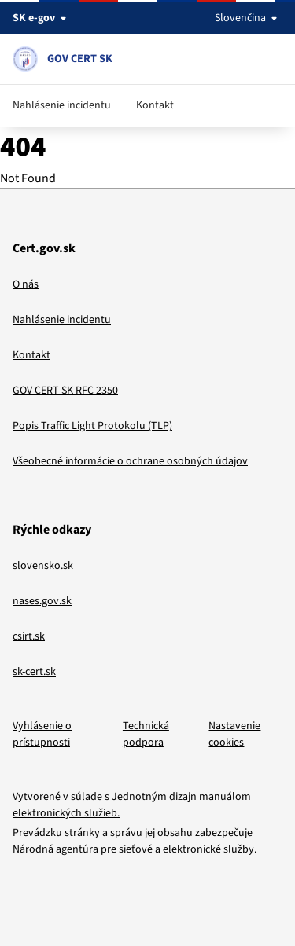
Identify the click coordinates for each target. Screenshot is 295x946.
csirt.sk (29, 636)
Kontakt (155, 105)
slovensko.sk (43, 566)
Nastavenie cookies (234, 734)
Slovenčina (248, 18)
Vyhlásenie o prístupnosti (42, 734)
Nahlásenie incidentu (62, 105)
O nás (26, 284)
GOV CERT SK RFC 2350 (65, 390)
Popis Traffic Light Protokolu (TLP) (92, 426)
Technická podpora (146, 734)
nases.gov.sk (42, 601)
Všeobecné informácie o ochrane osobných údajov (130, 461)
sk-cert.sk (34, 672)
